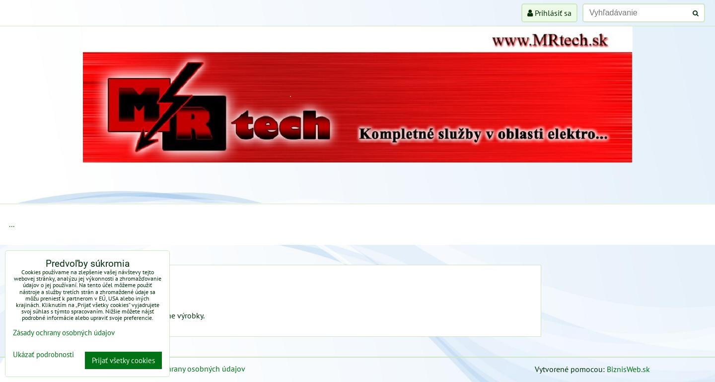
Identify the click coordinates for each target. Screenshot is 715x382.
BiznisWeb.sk (628, 369)
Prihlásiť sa (549, 13)
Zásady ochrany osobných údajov (189, 369)
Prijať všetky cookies (123, 360)
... (11, 224)
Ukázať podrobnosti (43, 355)
